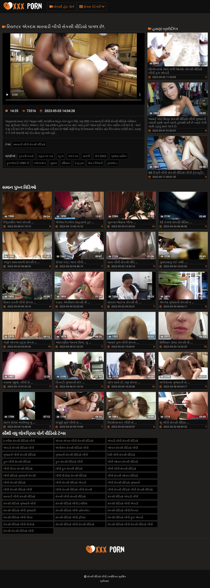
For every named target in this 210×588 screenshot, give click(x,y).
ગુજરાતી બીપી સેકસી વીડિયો (19, 454)
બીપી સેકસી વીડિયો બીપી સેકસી (73, 489)
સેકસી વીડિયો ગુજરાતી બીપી (19, 503)
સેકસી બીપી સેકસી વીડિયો (70, 496)
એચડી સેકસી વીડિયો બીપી (18, 447)
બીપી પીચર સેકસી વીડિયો (18, 468)
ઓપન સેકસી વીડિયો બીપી (122, 447)
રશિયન (66, 163)
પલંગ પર (73, 156)
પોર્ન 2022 (100, 156)
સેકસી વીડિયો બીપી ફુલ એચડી (125, 517)
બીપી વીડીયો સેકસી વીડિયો (71, 475)
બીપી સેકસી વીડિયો (14, 482)
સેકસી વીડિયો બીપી (97, 576)
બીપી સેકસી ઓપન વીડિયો (122, 475)
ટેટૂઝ (61, 156)
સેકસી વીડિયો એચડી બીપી (122, 496)
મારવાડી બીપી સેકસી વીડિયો (29, 144)
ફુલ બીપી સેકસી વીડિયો (17, 461)
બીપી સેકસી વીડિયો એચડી (70, 482)
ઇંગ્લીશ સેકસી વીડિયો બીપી (19, 440)
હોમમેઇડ (112, 163)
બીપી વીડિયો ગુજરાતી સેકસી (19, 475)
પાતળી (86, 156)
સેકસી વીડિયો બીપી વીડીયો (18, 524)
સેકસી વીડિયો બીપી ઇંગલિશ (71, 503)
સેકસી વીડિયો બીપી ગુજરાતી (19, 510)
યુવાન (53, 163)
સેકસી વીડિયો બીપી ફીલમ (70, 517)
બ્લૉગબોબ (40, 163)
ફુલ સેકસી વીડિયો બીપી (69, 461)
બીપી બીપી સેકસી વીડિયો (121, 468)
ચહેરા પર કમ (45, 156)
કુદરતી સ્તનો (26, 156)
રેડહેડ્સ (79, 163)
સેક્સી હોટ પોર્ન (61, 7)
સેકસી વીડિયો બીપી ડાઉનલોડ (72, 510)
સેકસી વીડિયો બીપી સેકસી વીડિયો (74, 524)
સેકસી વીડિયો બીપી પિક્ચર (122, 510)
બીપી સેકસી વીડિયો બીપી (17, 489)
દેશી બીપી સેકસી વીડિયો (121, 454)
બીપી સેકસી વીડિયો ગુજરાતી (123, 482)
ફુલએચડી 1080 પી (18, 163)
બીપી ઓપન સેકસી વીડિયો (122, 461)
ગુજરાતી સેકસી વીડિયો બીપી (71, 454)
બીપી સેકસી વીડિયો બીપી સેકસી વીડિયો (130, 489)
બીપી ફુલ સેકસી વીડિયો (69, 468)
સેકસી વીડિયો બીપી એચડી (122, 503)
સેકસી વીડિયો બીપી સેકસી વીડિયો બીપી (130, 524)
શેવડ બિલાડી (95, 163)
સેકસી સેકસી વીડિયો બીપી (18, 530)
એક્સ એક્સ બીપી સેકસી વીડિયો (74, 440)
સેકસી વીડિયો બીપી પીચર (18, 517)
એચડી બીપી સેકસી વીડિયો (122, 440)
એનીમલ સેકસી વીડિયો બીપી (72, 447)
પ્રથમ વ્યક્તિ (119, 156)
